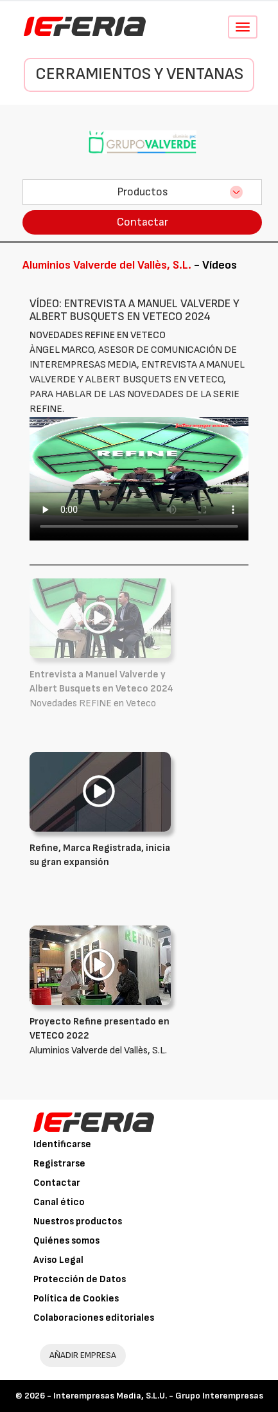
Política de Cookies (76, 1298)
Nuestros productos (77, 1221)
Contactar (142, 222)
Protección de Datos (79, 1279)
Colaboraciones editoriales (93, 1318)
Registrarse (59, 1163)
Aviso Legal (58, 1260)
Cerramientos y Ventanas (139, 74)
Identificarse (62, 1144)
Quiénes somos (66, 1241)
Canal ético (59, 1202)
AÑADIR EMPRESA (82, 1355)
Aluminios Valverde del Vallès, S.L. (103, 1036)
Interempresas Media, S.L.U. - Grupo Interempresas (158, 1395)
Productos (142, 192)
